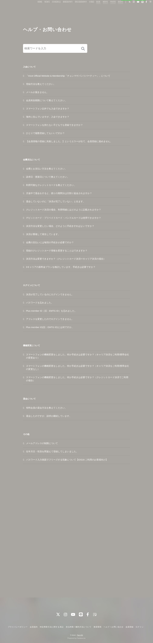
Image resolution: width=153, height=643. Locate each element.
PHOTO (108, 8)
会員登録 (126, 14)
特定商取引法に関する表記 (51, 627)
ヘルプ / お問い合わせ (113, 627)
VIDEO (87, 8)
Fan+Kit (80, 635)
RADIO (115, 8)
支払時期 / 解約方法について (78, 627)
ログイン (140, 14)
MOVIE (100, 8)
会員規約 (34, 627)
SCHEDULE (52, 8)
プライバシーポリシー (18, 627)
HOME (35, 8)
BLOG (94, 8)
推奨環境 (97, 627)
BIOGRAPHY (63, 8)
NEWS (42, 8)
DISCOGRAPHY (76, 8)
